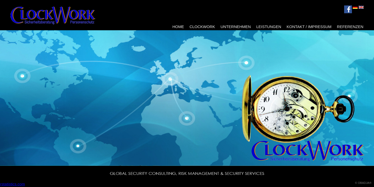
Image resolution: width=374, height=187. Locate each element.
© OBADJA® (363, 182)
